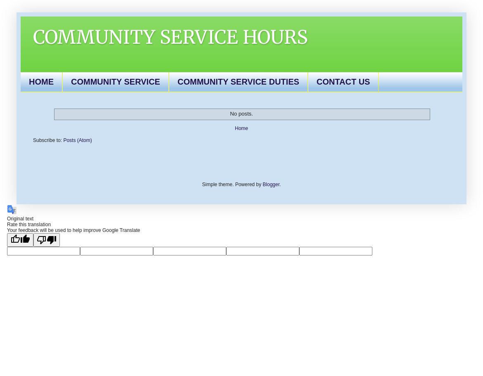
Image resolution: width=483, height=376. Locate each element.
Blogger (271, 184)
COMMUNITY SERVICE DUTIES (238, 81)
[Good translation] (20, 240)
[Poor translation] (46, 240)
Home (241, 128)
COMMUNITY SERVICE (115, 81)
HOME (41, 81)
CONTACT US (343, 81)
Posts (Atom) (77, 140)
